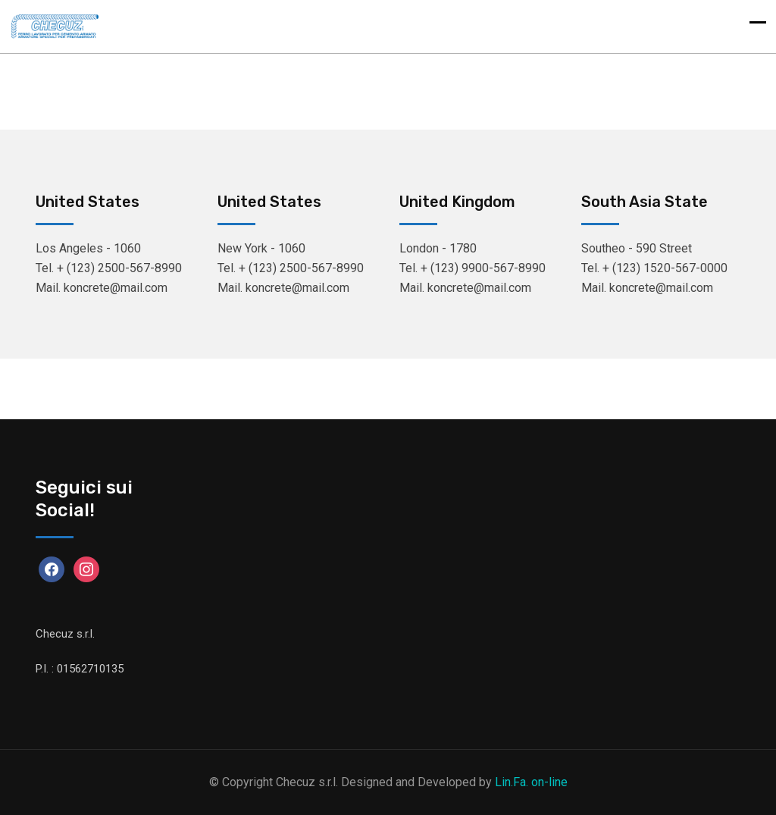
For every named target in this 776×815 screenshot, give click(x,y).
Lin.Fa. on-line (531, 782)
